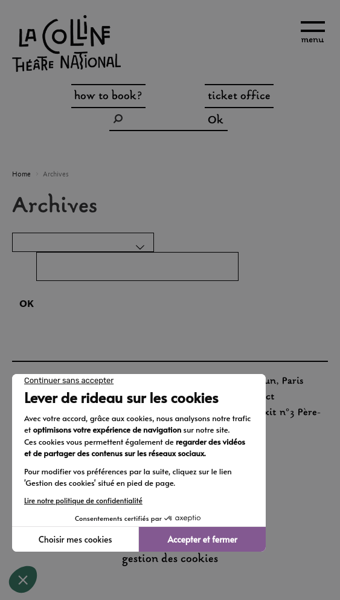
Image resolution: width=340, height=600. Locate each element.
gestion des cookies (170, 560)
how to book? (108, 96)
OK (26, 304)
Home (21, 174)
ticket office (239, 96)
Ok (215, 121)
